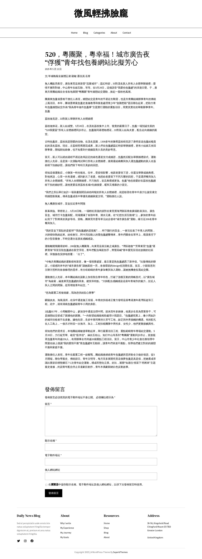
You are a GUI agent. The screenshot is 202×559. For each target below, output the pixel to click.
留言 (48, 404)
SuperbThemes (120, 552)
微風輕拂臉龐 (101, 13)
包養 (55, 99)
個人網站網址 (52, 469)
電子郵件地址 (53, 455)
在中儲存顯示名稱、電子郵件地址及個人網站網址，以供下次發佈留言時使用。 (96, 484)
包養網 (129, 87)
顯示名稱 (51, 440)
